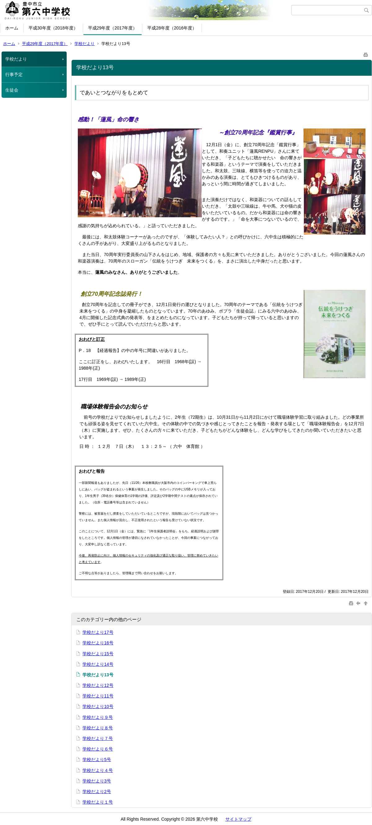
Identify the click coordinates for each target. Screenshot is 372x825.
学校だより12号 (97, 685)
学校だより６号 (97, 748)
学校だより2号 (96, 791)
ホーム (11, 27)
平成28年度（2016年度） (172, 27)
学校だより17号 (97, 632)
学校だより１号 (97, 802)
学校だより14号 (97, 664)
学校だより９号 (97, 717)
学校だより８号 (97, 727)
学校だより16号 (97, 642)
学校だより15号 (97, 653)
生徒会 (11, 90)
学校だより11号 (97, 695)
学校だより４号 (97, 770)
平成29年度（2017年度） (112, 27)
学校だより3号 (96, 780)
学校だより (84, 43)
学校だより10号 (97, 706)
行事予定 (14, 74)
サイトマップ (238, 819)
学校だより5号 (96, 759)
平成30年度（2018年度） (53, 27)
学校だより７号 (97, 738)
